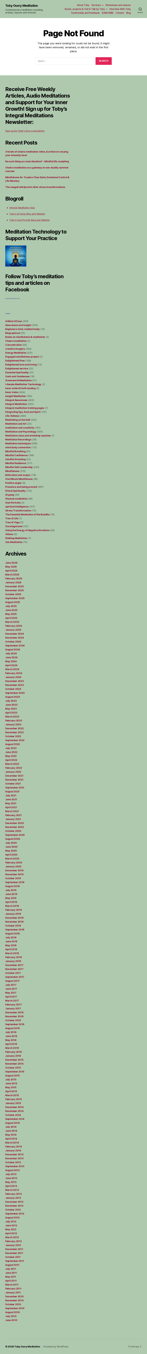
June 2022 (11, 752)
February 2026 (13, 578)
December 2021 (14, 775)
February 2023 (13, 720)
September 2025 (15, 598)
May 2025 (11, 614)
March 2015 (12, 1095)
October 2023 (13, 689)
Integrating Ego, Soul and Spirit (22, 412)
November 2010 (14, 1300)
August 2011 (12, 1265)
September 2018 (14, 929)
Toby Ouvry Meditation (21, 5)
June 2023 (11, 704)
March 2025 (12, 622)
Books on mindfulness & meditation (25, 337)
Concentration (13, 344)
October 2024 (13, 641)
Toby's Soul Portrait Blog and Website (29, 220)
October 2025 (13, 594)
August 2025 (12, 602)
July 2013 (10, 1174)
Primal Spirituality (15, 490)
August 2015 (12, 1075)
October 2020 (13, 831)
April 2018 (11, 949)
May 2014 (10, 1134)
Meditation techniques (18, 443)
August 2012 (12, 1217)
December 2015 (14, 1059)
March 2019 (12, 906)
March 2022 (12, 764)
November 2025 (14, 590)
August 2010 (12, 1312)
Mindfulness (12, 471)
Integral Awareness (16, 400)
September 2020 (15, 835)
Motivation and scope (17, 475)
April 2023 (11, 712)
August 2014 (12, 1123)
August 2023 (12, 696)
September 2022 (14, 740)
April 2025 (11, 618)
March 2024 (12, 669)
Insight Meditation (15, 396)
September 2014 (14, 1119)
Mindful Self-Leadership (19, 467)
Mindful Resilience (15, 463)
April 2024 (11, 665)
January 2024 (13, 677)
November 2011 (14, 1253)
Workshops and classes (118, 5)
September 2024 (15, 645)
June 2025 (11, 610)
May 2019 (10, 898)
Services (96, 5)
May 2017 (10, 992)
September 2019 (14, 882)
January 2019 (13, 913)
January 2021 (13, 819)
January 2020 (13, 866)
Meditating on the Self (17, 419)
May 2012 (10, 1229)
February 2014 (13, 1146)
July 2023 (11, 700)
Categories (7, 313)
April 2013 (11, 1186)
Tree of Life (11, 518)
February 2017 (13, 1004)
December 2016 (14, 1012)
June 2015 (11, 1083)
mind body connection (18, 447)
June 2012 (11, 1225)
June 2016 (11, 1036)
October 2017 (13, 973)
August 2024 (12, 649)
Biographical (12, 333)
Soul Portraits (13, 502)
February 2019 (13, 909)
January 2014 (13, 1150)
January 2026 (13, 582)
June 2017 (11, 988)
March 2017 (12, 1000)
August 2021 (12, 791)
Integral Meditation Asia (22, 207)
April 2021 (11, 807)
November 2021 (14, 779)
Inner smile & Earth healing (20, 388)
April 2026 (11, 570)
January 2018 (13, 961)
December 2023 (14, 681)
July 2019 (10, 890)
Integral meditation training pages (24, 408)
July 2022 (11, 748)
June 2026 (11, 562)
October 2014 (13, 1115)
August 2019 (12, 886)
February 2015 (13, 1099)
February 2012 (13, 1241)
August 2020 (12, 838)
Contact (120, 12)
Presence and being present (21, 486)
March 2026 (12, 574)
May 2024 (11, 661)
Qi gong (9, 494)
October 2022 (13, 736)
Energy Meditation (15, 352)
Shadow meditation (16, 498)
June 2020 (11, 846)
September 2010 (14, 1308)
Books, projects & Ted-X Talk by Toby (85, 9)
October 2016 (13, 1020)
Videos (9, 534)
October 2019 (13, 878)
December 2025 (14, 586)
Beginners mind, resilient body (22, 329)
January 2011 (13, 1292)
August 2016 (12, 1028)
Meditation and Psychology (20, 431)
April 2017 (11, 996)
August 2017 (12, 981)
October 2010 (13, 1304)
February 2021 (13, 815)
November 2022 (14, 732)
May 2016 (10, 1040)
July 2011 (10, 1268)
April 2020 (11, 854)
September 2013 (14, 1166)
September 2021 (14, 787)
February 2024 (13, 673)
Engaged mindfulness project (22, 356)
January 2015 (13, 1103)
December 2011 (14, 1249)
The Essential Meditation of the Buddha (27, 514)
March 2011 (11, 1284)
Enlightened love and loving (21, 364)
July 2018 (10, 937)
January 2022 (13, 771)
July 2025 (11, 606)
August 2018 (12, 933)
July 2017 (10, 984)
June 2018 (11, 941)
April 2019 (11, 902)
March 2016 (12, 1048)
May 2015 (10, 1087)
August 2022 (12, 744)
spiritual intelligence (17, 506)
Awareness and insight (18, 325)
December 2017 (14, 965)
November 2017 (14, 969)
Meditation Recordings (18, 439)
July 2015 (10, 1079)
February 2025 (13, 625)
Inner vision (11, 392)
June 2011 (11, 1272)
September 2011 (14, 1261)
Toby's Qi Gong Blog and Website (27, 213)
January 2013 (13, 1197)
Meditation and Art (15, 423)
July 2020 (11, 842)
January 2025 (13, 629)
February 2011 (13, 1288)
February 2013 (13, 1194)
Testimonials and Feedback (85, 12)
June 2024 (11, 657)
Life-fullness (12, 415)
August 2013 (12, 1170)
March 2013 (12, 1190)
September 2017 (14, 977)
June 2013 (11, 1178)
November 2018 (14, 921)
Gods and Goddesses (17, 376)
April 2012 (11, 1233)
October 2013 (13, 1162)
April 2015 (11, 1091)
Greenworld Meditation (18, 380)
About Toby (83, 5)
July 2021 (10, 795)
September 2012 (14, 1213)
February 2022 (13, 767)
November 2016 (14, 1016)
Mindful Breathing (15, 451)
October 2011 (13, 1257)
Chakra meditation (15, 341)
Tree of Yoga (12, 522)
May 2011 (10, 1276)
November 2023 (14, 685)
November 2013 (14, 1158)
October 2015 (13, 1067)
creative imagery (15, 348)
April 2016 (11, 1044)
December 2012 (14, 1201)
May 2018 (10, 945)
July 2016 (10, 1032)
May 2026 (11, 566)
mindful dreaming (15, 459)
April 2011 (11, 1280)
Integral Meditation (16, 404)
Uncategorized (13, 526)
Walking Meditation (16, 538)
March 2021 (12, 811)
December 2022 (14, 728)
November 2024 (14, 637)
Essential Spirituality (17, 372)
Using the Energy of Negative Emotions (27, 530)
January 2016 (13, 1055)
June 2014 (11, 1130)
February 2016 (13, 1052)
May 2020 (11, 850)
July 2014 (10, 1126)
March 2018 (12, 953)
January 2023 (13, 724)
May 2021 (10, 803)
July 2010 (11, 1316)
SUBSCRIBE (108, 12)
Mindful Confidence (16, 455)
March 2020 (12, 858)
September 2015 (14, 1071)
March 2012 (12, 1237)
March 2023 (12, 716)
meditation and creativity (19, 427)
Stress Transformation (18, 510)
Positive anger (13, 483)
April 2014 (11, 1138)
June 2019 (11, 894)
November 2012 (14, 1205)
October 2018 (13, 925)
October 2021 (13, 783)
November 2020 (14, 827)
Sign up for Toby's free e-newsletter (25, 131)
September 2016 (14, 1024)
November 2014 (14, 1111)
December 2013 (14, 1154)
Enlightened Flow (15, 360)
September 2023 (15, 693)
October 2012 (13, 1209)
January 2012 (13, 1245)
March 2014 (12, 1142)
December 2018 (14, 917)
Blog (128, 12)
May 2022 (11, 756)
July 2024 (11, 653)
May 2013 (10, 1182)
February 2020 (13, 862)
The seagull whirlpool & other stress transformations (35, 187)
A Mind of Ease (13, 321)
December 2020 (14, 823)
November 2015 (14, 1063)
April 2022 (11, 760)
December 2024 (14, 633)
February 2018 (13, 957)
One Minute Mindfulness (19, 479)
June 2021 (11, 799)
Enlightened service (16, 368)
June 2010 (11, 1320)
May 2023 (11, 708)
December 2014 (14, 1107)
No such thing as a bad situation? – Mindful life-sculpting (37, 161)
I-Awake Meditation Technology (23, 384)
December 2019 (14, 870)
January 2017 (13, 1008)
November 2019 (14, 874)
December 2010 (14, 1296)
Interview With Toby (120, 9)
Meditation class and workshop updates (28, 435)
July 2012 (10, 1221)
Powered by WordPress (56, 1346)
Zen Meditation (13, 542)
